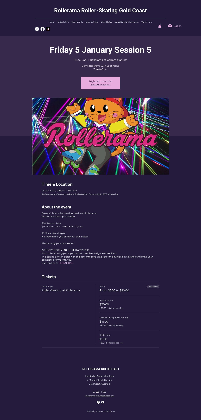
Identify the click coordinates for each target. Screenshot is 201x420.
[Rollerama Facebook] (102, 402)
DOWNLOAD (66, 263)
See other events (100, 84)
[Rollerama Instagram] (37, 29)
